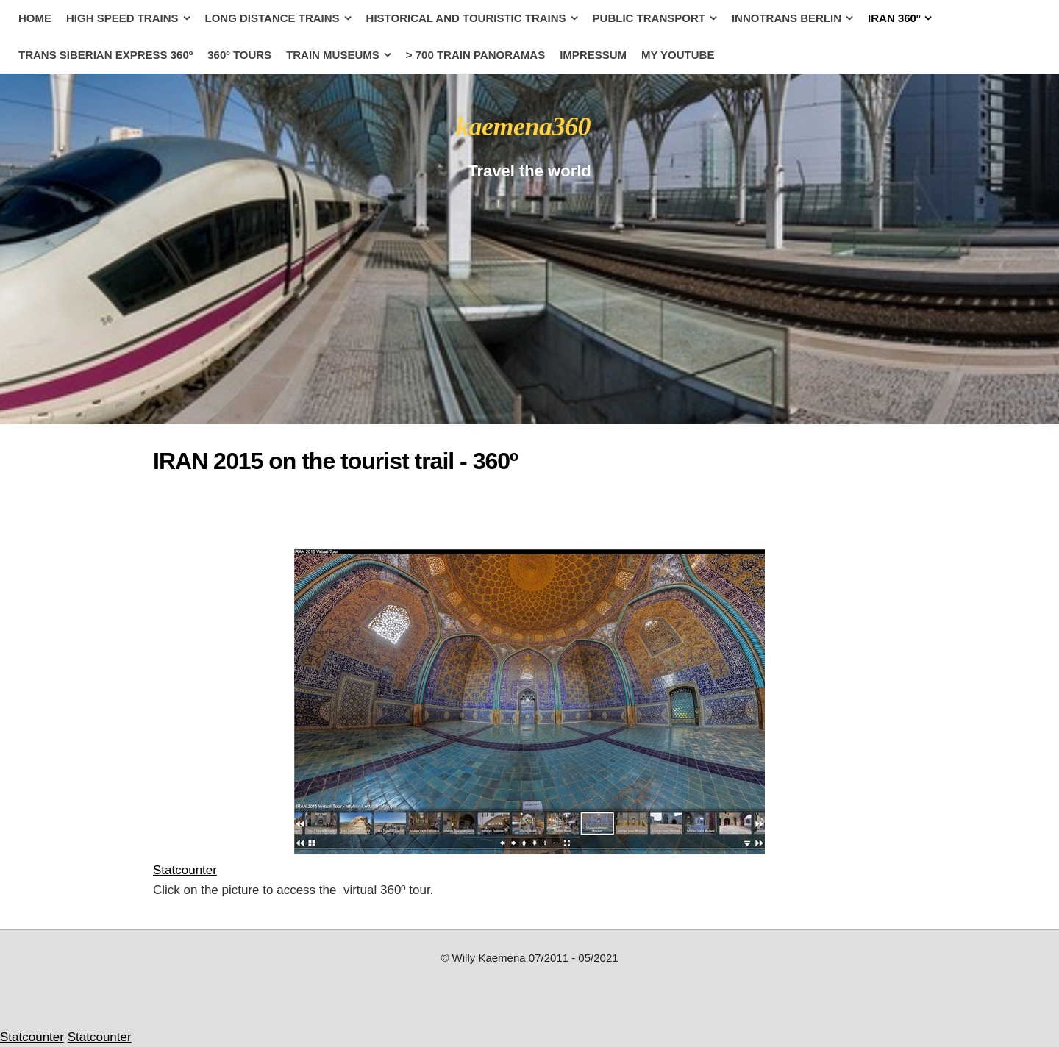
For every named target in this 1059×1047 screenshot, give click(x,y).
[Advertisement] (270, 507)
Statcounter (185, 870)
